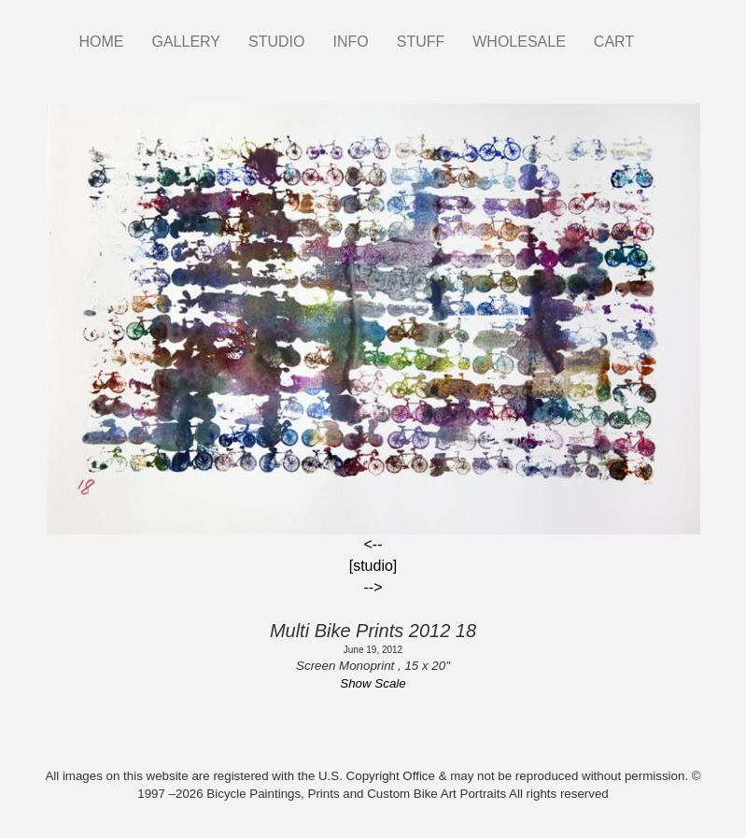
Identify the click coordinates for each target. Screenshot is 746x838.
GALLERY (186, 42)
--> (373, 587)
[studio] (373, 566)
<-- (373, 544)
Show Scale (372, 683)
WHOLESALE (519, 42)
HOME (101, 42)
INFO (350, 42)
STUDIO (276, 42)
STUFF (421, 42)
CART (614, 42)
